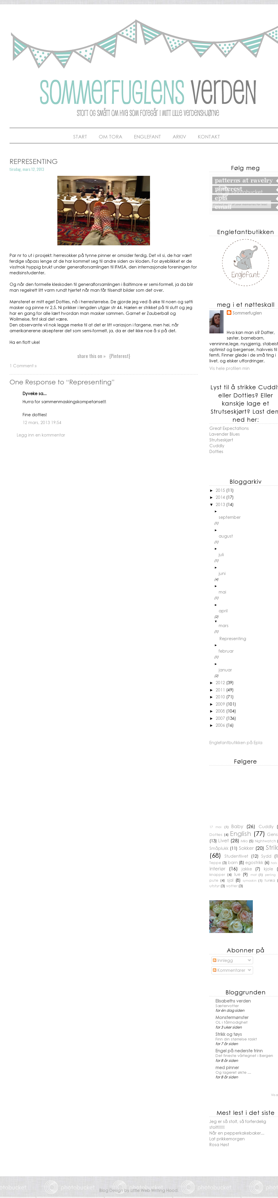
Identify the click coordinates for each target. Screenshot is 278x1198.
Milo (244, 840)
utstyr (214, 885)
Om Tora (110, 136)
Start (80, 136)
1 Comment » (23, 365)
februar (226, 651)
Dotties (216, 451)
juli (221, 554)
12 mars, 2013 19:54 (42, 422)
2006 (221, 725)
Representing (233, 638)
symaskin (250, 880)
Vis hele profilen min (229, 368)
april (223, 610)
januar (225, 670)
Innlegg (223, 960)
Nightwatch (265, 840)
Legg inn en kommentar (41, 435)
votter (231, 885)
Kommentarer (229, 970)
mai (222, 592)
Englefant (147, 136)
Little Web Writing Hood (154, 1190)
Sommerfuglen (247, 313)
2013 (221, 504)
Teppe (215, 862)
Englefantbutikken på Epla (235, 742)
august (226, 536)
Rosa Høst (219, 1144)
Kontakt (209, 136)
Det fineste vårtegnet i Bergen (244, 1055)
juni (222, 573)
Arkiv (179, 136)
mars (223, 625)
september (230, 517)
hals (274, 862)
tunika (269, 880)
